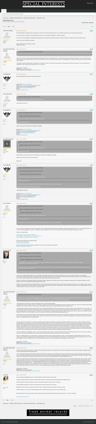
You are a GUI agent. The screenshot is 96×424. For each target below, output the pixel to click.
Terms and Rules (88, 421)
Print (92, 26)
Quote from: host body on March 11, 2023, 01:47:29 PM (30, 256)
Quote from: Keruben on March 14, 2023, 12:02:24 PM (29, 96)
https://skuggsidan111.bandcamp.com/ (27, 87)
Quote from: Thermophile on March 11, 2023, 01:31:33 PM (31, 259)
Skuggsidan (8, 74)
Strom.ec (82, 309)
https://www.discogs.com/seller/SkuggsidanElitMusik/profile (30, 85)
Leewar (6, 374)
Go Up (3, 400)
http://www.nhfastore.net (36, 343)
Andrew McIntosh (8, 139)
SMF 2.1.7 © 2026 (4, 421)
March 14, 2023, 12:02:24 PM (21, 74)
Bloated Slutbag (9, 30)
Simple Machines (10, 421)
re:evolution (8, 203)
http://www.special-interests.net (26, 342)
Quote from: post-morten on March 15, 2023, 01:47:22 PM (29, 294)
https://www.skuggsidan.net (27, 84)
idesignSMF (16, 421)
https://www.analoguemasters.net (22, 89)
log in (18, 13)
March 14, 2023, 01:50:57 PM (21, 203)
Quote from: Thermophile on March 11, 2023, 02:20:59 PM (29, 253)
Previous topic (85, 22)
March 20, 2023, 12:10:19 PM (21, 347)
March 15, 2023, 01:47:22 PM (21, 250)
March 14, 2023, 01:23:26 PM (21, 110)
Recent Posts (90, 3)
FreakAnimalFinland (10, 49)
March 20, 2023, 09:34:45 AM (21, 291)
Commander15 (8, 94)
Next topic (91, 22)
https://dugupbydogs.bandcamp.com (22, 396)
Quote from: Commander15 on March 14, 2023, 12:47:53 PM (30, 112)
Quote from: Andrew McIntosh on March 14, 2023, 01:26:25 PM (30, 167)
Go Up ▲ (93, 421)
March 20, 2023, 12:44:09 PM (21, 374)
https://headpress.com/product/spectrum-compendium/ (27, 237)
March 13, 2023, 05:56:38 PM (21, 30)
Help (84, 421)
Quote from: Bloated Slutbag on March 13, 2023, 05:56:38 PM (30, 51)
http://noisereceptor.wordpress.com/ (22, 241)
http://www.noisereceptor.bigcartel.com (23, 242)
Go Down (4, 26)
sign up (21, 13)
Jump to (74, 405)
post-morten (8, 250)
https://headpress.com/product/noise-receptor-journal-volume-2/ (28, 235)
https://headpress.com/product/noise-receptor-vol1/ (26, 234)
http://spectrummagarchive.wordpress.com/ (24, 246)
